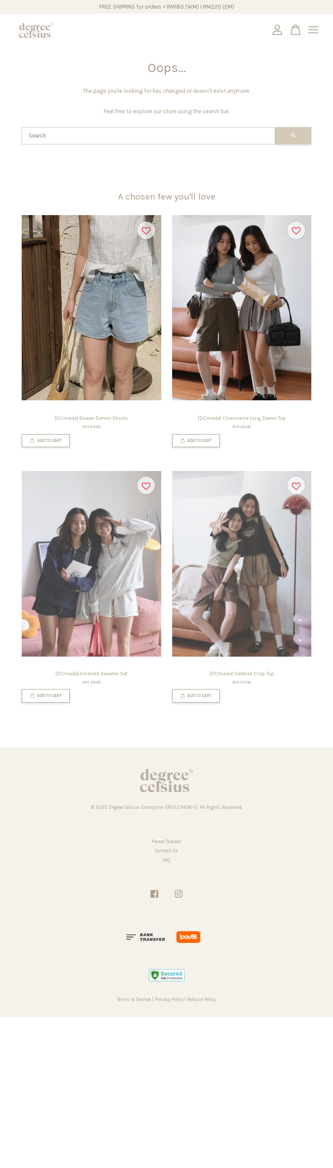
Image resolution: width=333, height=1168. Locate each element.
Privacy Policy (169, 999)
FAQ (166, 860)
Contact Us (166, 851)
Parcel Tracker (166, 841)
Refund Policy (201, 999)
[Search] (148, 135)
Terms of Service (134, 999)
